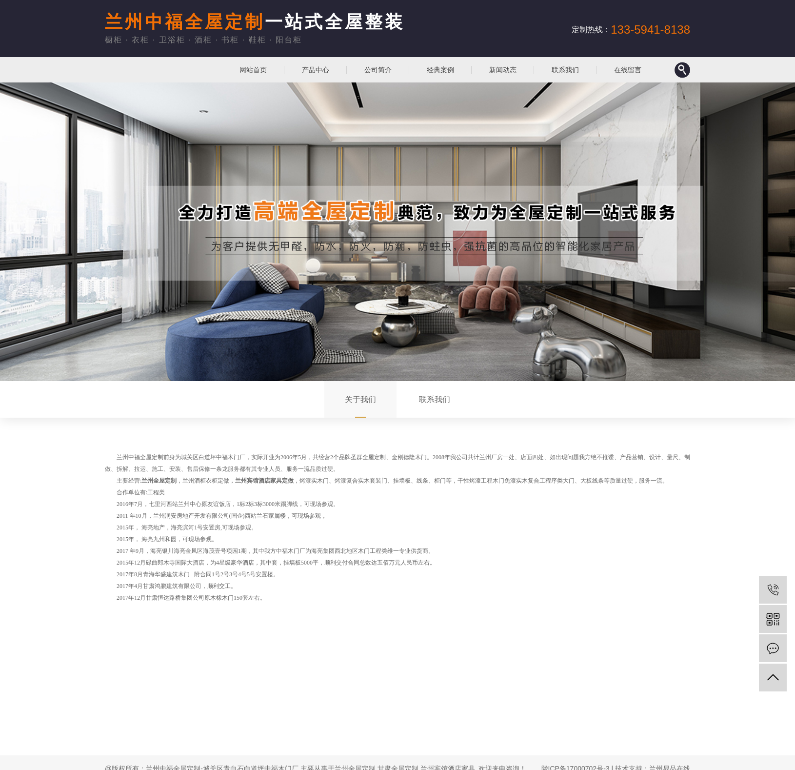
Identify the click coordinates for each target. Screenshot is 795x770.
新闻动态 (503, 70)
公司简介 (378, 70)
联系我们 (565, 70)
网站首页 (253, 70)
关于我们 (360, 399)
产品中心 (315, 70)
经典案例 (440, 70)
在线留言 (627, 70)
